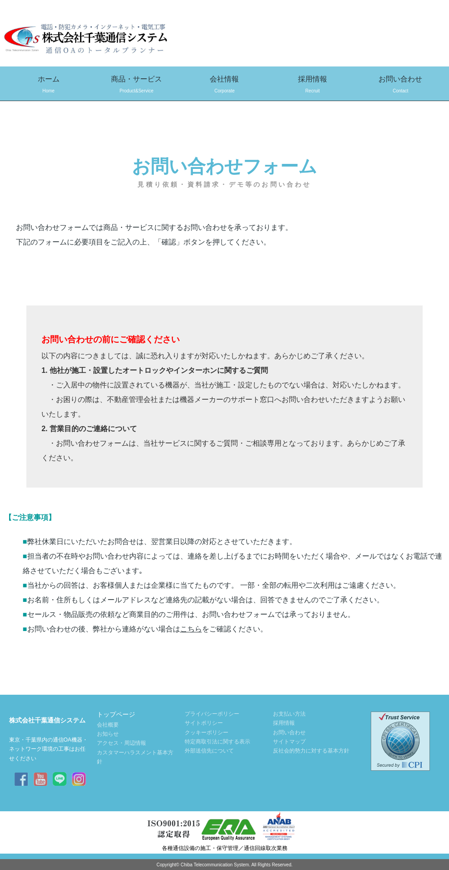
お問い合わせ (400, 85)
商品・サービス (136, 85)
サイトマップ (289, 741)
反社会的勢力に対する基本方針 (311, 751)
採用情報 (312, 85)
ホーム (48, 85)
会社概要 (108, 725)
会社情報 (224, 85)
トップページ (116, 714)
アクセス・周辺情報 (121, 743)
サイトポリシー (204, 723)
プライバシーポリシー (212, 714)
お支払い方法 (289, 714)
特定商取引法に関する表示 (217, 741)
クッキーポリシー (206, 732)
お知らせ (108, 734)
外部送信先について (209, 751)
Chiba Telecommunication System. (215, 864)
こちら (191, 629)
